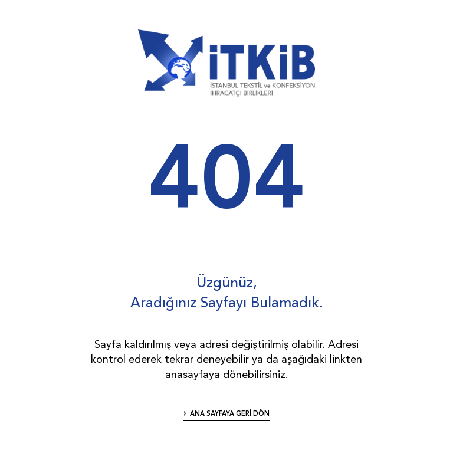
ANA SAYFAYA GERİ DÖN (230, 414)
